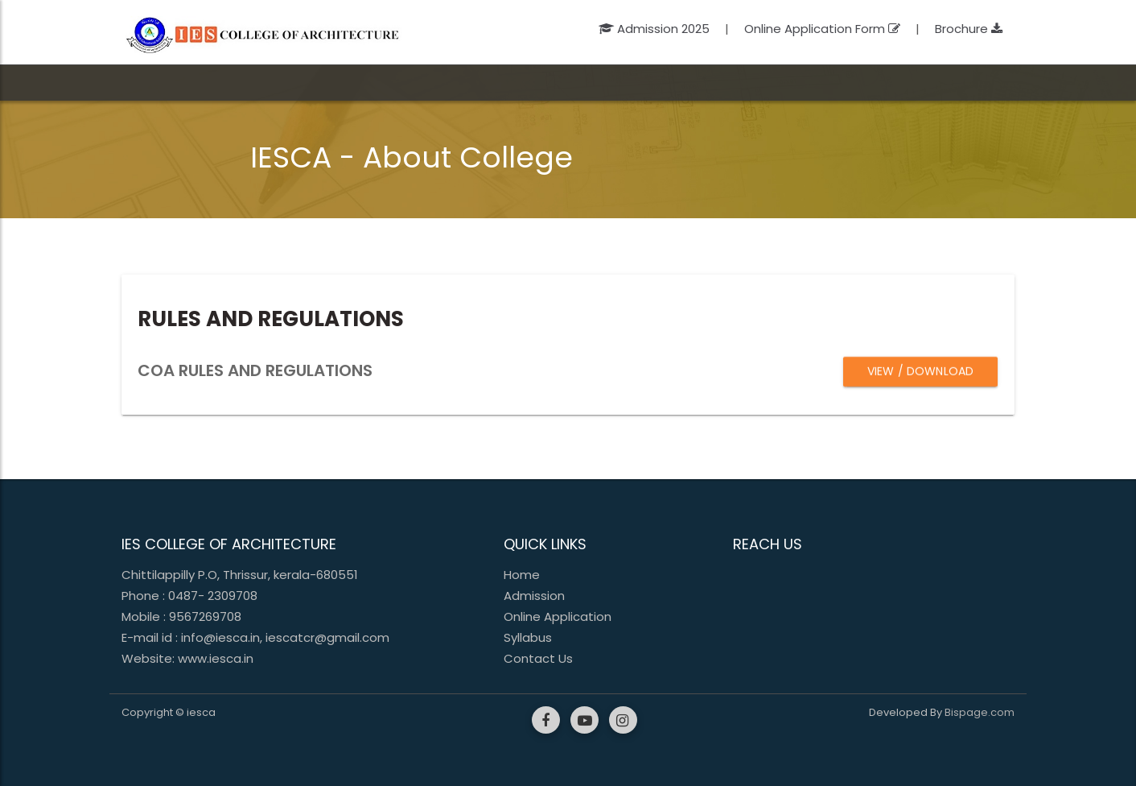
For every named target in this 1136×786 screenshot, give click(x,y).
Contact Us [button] (925, 82)
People (405, 82)
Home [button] (148, 82)
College (220, 82)
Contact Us (538, 658)
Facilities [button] (585, 82)
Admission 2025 (656, 28)
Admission (496, 82)
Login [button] (998, 82)
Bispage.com (980, 712)
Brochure (968, 28)
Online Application (557, 616)
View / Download (920, 371)
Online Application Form (822, 28)
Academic (314, 82)
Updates (670, 82)
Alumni (756, 82)
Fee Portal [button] (837, 82)
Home (522, 574)
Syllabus (528, 637)
